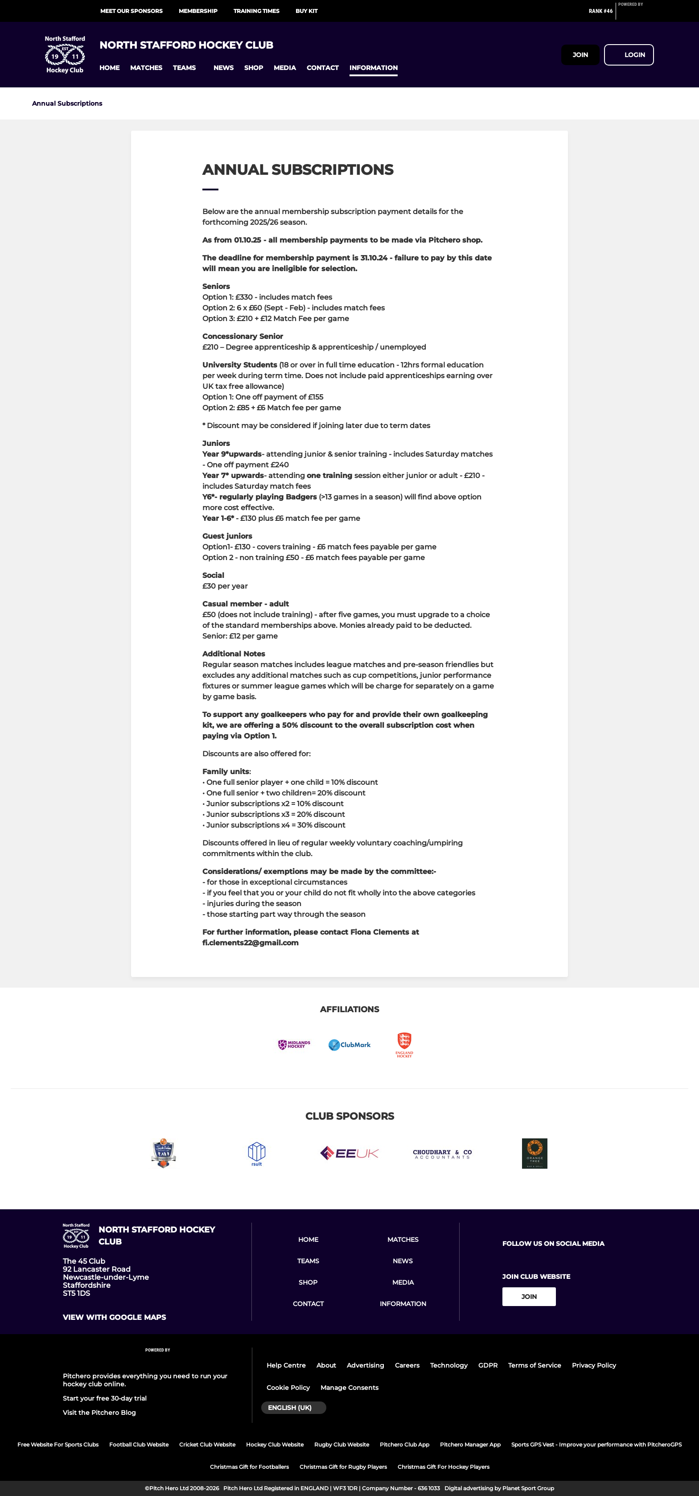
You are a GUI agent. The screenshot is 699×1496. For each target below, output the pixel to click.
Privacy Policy (594, 1365)
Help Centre (286, 1365)
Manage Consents (349, 1388)
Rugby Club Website (341, 1444)
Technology (449, 1365)
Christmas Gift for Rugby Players (343, 1466)
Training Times (257, 11)
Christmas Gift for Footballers (249, 1466)
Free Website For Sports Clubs (58, 1444)
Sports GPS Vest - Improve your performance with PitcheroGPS (596, 1444)
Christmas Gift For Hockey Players (443, 1466)
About (326, 1365)
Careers (407, 1365)
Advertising (365, 1365)
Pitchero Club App (404, 1444)
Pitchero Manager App (470, 1444)
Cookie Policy (288, 1388)
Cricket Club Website (207, 1444)
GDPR (488, 1365)
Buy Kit (306, 11)
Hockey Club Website (275, 1444)
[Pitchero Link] (636, 14)
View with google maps (114, 1318)
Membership (198, 11)
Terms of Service (534, 1365)
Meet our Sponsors (131, 11)
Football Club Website (139, 1444)
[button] (109, 68)
